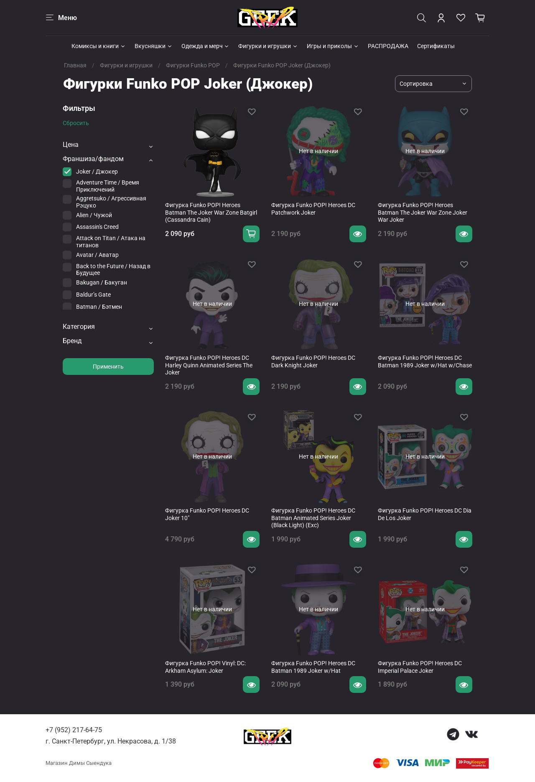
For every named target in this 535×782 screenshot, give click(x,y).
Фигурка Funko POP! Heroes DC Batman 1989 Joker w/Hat (313, 667)
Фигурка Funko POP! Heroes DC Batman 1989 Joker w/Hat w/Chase (425, 361)
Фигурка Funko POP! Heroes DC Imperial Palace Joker (420, 667)
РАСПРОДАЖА (388, 46)
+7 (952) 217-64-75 (74, 730)
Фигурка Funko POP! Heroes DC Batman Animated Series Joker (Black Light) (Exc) (313, 517)
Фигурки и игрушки (268, 46)
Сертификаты (436, 46)
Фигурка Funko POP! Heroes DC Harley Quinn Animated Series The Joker (208, 365)
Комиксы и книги (98, 46)
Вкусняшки (154, 46)
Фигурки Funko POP (193, 65)
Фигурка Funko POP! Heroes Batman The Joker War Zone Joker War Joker (422, 212)
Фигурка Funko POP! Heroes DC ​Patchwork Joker (314, 209)
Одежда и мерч (205, 46)
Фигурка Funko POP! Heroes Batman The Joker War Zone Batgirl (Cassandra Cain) (211, 212)
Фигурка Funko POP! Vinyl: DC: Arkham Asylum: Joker (205, 667)
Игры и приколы (333, 46)
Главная (75, 65)
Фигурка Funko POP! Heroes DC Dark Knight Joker (313, 361)
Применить (108, 366)
